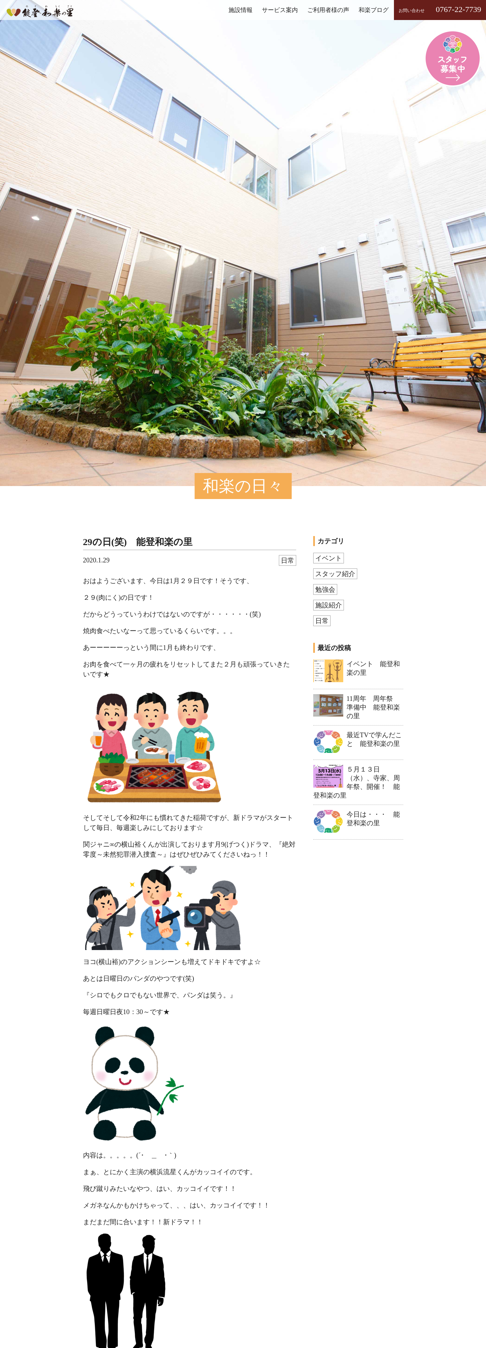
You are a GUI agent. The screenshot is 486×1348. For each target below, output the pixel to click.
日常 (287, 560)
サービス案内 (280, 10)
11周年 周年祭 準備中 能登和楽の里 (373, 707)
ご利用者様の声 (328, 10)
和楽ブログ (374, 10)
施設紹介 (328, 605)
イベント (328, 558)
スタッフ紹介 (335, 573)
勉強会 (325, 589)
